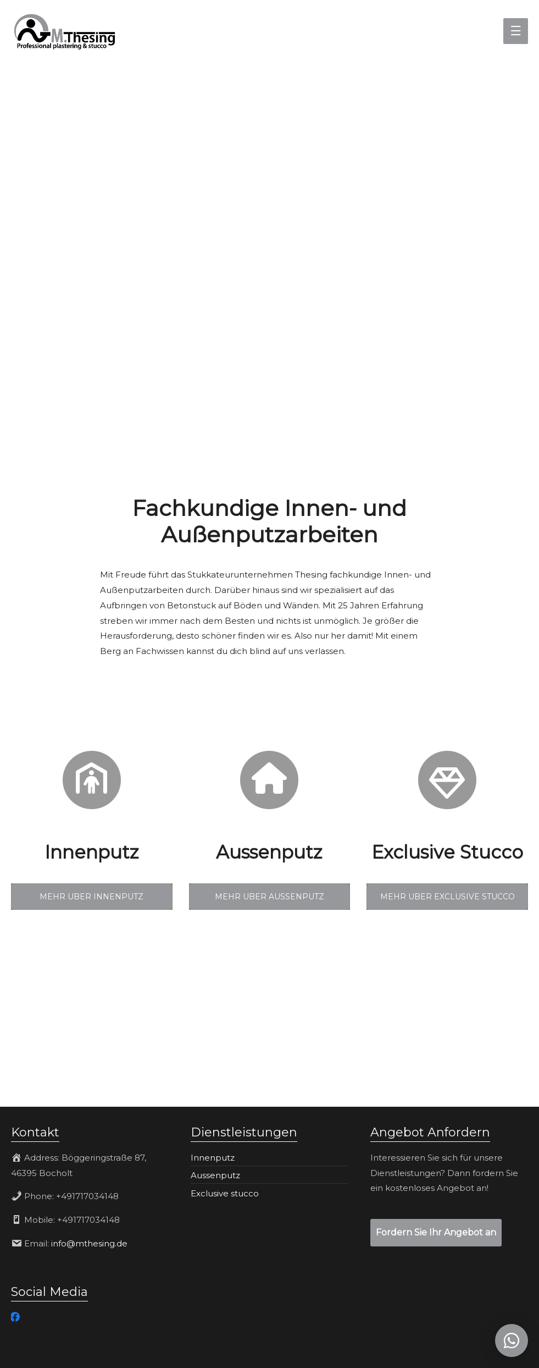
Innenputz (213, 1157)
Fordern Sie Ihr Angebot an (436, 1232)
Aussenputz (215, 1175)
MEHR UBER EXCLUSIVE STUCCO (447, 897)
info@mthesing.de (89, 1243)
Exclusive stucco (225, 1193)
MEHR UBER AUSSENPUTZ (269, 897)
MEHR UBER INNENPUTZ (91, 897)
